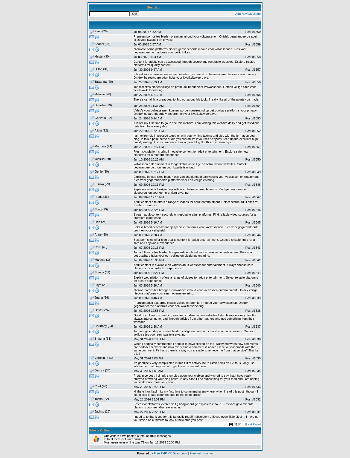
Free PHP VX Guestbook (170, 453)
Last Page (253, 424)
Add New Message (248, 13)
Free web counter (201, 453)
